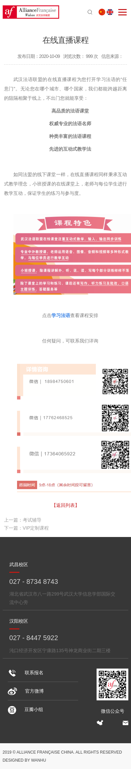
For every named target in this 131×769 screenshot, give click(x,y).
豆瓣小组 (25, 709)
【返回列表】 (65, 505)
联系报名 (25, 672)
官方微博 (26, 691)
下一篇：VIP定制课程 (26, 528)
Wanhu (38, 760)
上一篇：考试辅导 (22, 520)
